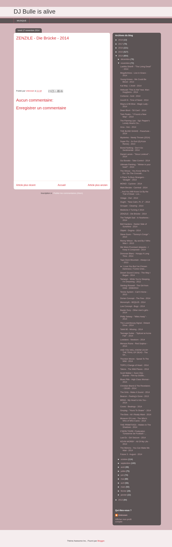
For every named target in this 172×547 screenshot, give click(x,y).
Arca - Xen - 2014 (128, 127)
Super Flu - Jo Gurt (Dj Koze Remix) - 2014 (133, 142)
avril (123, 483)
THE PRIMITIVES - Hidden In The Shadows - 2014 (135, 426)
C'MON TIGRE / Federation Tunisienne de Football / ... (133, 432)
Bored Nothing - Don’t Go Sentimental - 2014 (131, 149)
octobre (124, 459)
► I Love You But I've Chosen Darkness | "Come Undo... (133, 267)
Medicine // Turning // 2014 (132, 210)
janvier (124, 495)
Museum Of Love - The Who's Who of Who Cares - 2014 (133, 419)
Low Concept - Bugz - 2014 (132, 306)
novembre (125, 63)
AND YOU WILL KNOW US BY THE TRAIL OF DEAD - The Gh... (134, 352)
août (123, 467)
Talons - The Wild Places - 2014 (134, 369)
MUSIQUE (21, 20)
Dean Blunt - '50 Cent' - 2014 (133, 110)
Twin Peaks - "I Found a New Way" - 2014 (133, 115)
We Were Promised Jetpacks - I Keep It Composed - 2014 (134, 248)
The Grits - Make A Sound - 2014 (135, 392)
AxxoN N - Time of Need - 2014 (134, 100)
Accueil (61, 185)
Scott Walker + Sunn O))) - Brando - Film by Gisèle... (132, 374)
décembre (125, 59)
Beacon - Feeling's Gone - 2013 (134, 396)
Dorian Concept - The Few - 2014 (135, 298)
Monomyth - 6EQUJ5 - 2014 (132, 302)
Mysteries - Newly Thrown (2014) (135, 137)
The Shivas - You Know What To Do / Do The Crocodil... (134, 172)
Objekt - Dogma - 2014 (130, 230)
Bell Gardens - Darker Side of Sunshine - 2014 (133, 225)
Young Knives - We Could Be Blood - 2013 (133, 80)
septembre (126, 463)
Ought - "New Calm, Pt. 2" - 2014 (135, 202)
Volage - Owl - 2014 (129, 198)
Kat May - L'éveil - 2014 (130, 86)
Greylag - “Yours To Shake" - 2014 (135, 410)
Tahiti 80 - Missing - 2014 (131, 329)
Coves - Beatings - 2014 (131, 406)
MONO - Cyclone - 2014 (131, 183)
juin (122, 475)
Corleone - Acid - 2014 (130, 96)
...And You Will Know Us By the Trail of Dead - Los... (134, 192)
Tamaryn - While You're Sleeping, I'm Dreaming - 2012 (135, 280)
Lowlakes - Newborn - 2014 (132, 339)
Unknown (123, 515)
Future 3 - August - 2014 (131, 454)
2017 (121, 44)
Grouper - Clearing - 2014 (131, 206)
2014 (121, 56)
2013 (121, 500)
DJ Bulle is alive (35, 11)
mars (123, 487)
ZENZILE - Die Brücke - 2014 (133, 214)
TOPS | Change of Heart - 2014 (134, 365)
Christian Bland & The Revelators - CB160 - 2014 (135, 387)
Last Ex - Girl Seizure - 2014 (133, 437)
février (124, 491)
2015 (121, 52)
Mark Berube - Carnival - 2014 (133, 187)
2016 (121, 48)
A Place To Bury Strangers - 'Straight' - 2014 (132, 178)
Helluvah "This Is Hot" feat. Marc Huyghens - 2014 (134, 91)
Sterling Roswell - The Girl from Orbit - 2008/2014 (134, 286)
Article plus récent (26, 185)
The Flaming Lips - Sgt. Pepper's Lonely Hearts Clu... (135, 121)
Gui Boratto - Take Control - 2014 (135, 160)
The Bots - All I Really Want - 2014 (135, 414)
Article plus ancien (98, 185)
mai (123, 479)
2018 (121, 40)
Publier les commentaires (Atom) (68, 193)
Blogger (100, 541)
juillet (123, 471)
